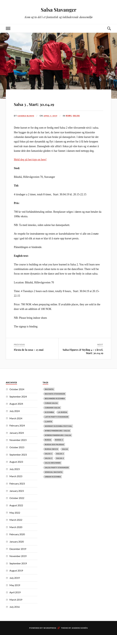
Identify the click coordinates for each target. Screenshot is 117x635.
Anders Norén (80, 628)
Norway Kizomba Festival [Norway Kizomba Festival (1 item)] (58, 426)
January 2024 (16, 432)
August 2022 (16, 505)
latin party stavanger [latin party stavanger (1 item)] (56, 417)
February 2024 (17, 425)
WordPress (49, 628)
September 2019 (18, 563)
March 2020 (15, 527)
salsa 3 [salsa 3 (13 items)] (48, 458)
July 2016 (14, 606)
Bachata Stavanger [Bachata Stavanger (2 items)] (55, 394)
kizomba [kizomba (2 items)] (49, 412)
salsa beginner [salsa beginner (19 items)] (53, 463)
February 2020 (17, 534)
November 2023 (18, 439)
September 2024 (18, 396)
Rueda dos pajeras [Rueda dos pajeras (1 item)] (54, 444)
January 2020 (16, 541)
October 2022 (16, 498)
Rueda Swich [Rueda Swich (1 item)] (51, 449)
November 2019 (18, 556)
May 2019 (14, 585)
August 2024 (16, 403)
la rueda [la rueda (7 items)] (62, 412)
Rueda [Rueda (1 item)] (48, 440)
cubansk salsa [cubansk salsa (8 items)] (52, 408)
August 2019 (16, 570)
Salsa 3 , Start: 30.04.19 (49, 103)
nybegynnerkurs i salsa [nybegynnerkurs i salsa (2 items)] (57, 431)
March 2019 (15, 599)
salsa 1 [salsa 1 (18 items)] (48, 454)
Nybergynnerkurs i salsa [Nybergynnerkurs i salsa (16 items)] (58, 435)
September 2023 (18, 454)
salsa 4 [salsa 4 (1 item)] (60, 458)
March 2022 (15, 519)
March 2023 (15, 476)
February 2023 (17, 483)
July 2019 (14, 577)
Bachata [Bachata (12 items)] (49, 389)
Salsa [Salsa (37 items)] (65, 449)
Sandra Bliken (26, 116)
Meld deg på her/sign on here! (30, 159)
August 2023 (16, 461)
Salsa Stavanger (59, 9)
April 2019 (15, 592)
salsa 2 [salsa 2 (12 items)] (60, 454)
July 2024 (14, 411)
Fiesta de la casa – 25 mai (28, 349)
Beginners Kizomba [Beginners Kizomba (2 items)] (55, 398)
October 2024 (16, 389)
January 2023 (16, 490)
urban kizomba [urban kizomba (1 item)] (53, 477)
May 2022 (14, 512)
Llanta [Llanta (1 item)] (48, 421)
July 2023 (14, 469)
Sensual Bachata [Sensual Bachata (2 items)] (53, 472)
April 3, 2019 (52, 116)
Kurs (71, 116)
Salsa (79, 116)
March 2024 (15, 418)
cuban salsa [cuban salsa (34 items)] (51, 403)
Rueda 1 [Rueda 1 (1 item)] (59, 440)
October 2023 (16, 447)
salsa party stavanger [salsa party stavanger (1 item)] (57, 467)
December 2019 (17, 548)
